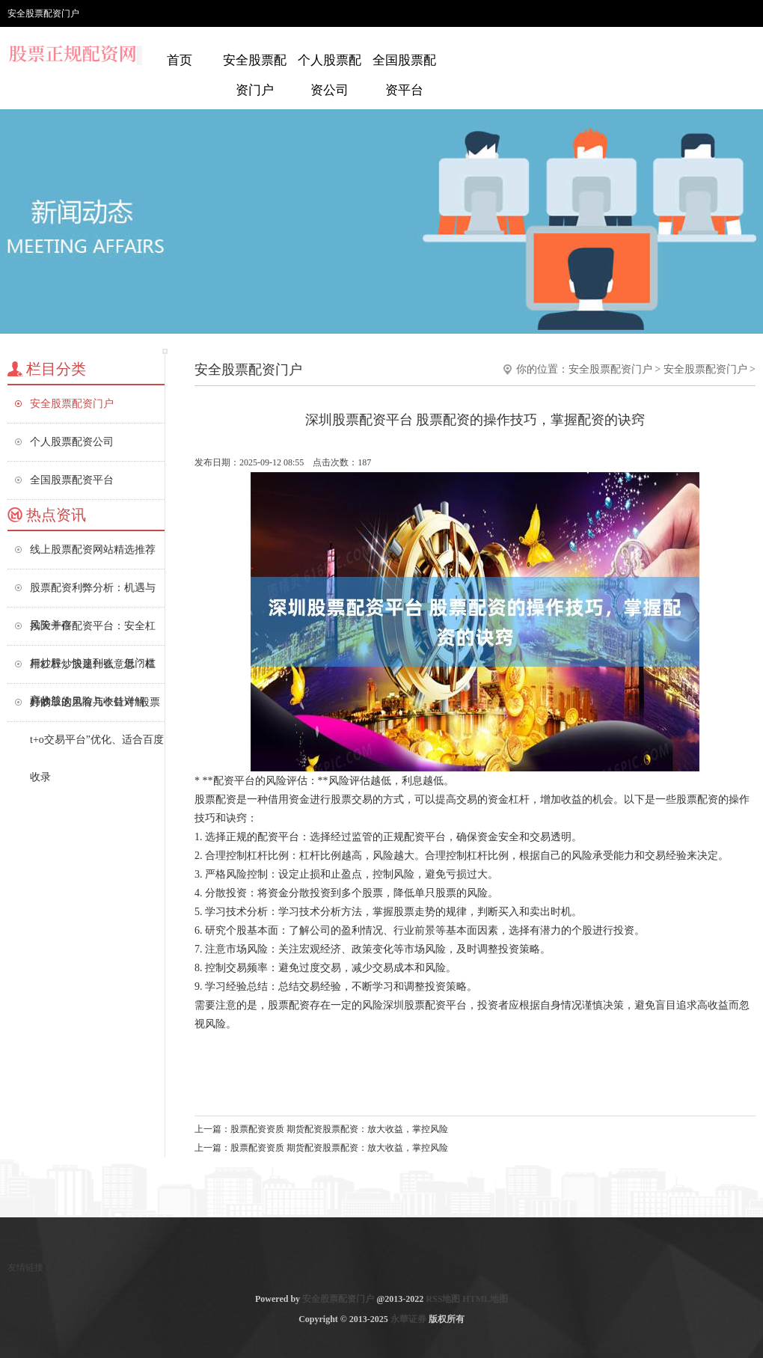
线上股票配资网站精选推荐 (93, 549)
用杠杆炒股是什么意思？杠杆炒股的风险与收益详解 (93, 670)
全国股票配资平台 (404, 75)
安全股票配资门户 (254, 75)
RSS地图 (443, 1299)
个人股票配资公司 (329, 75)
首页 (179, 60)
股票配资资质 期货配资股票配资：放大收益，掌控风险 (339, 1129)
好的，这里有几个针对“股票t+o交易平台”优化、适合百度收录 (97, 709)
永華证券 (408, 1319)
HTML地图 (485, 1299)
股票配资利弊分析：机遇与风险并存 (93, 594)
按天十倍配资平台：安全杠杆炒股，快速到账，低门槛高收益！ (93, 632)
